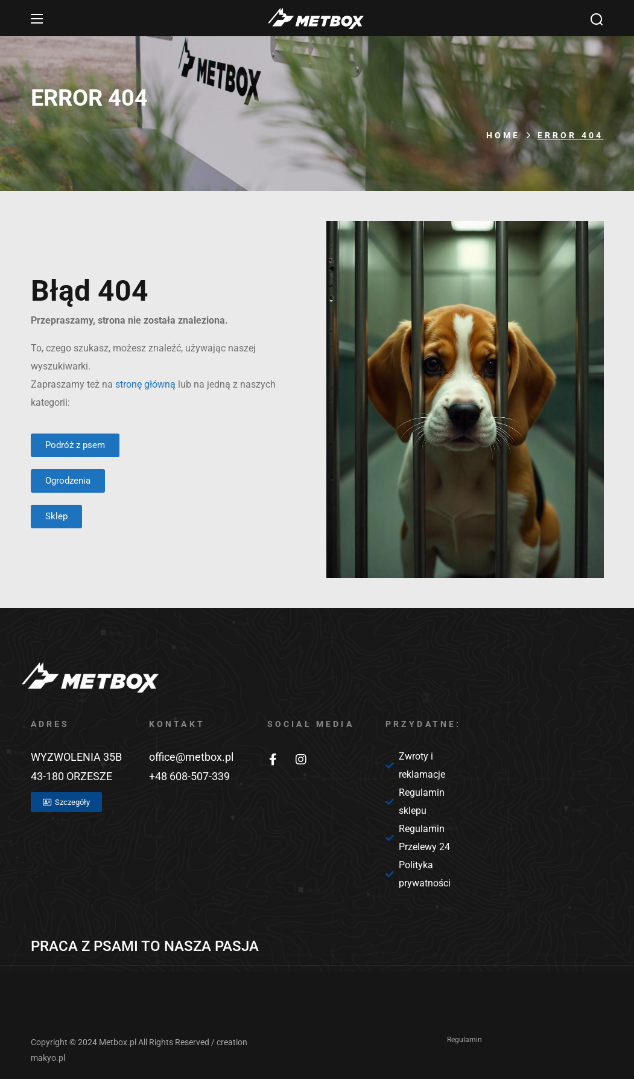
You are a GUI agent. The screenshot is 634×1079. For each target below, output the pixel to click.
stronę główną (145, 384)
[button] (596, 18)
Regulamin (464, 1040)
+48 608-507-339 (189, 776)
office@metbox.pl (191, 757)
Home (503, 135)
